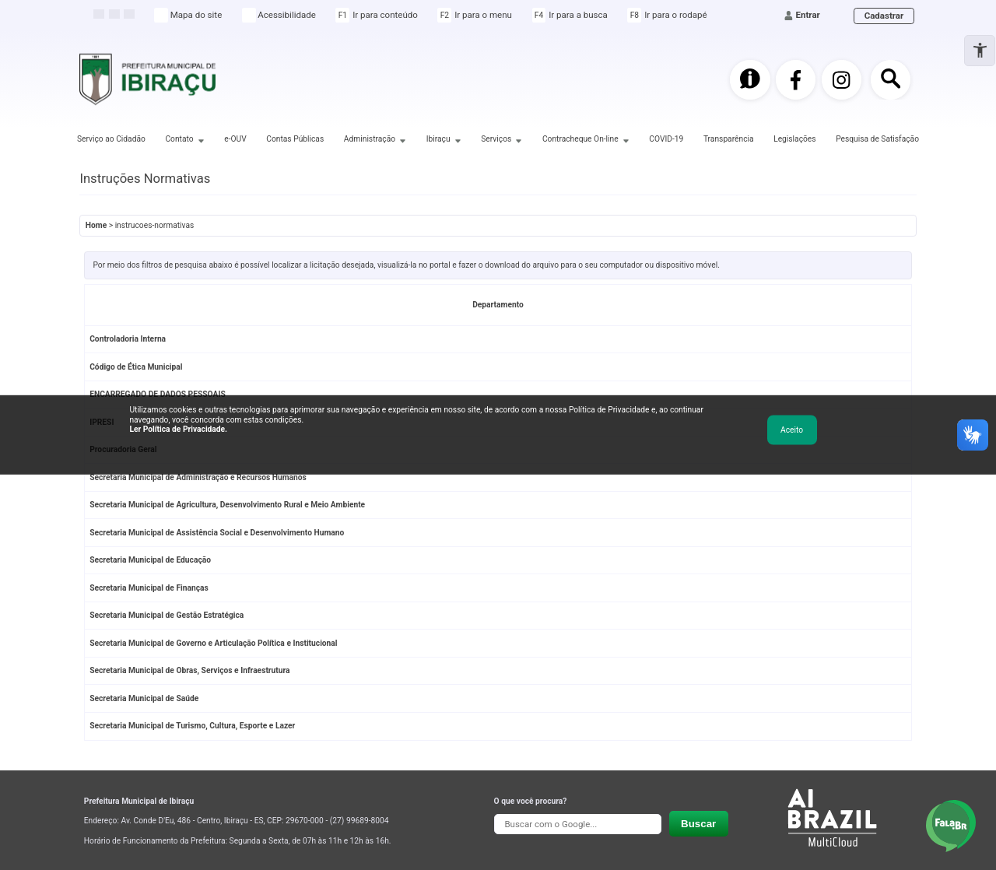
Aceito (791, 429)
